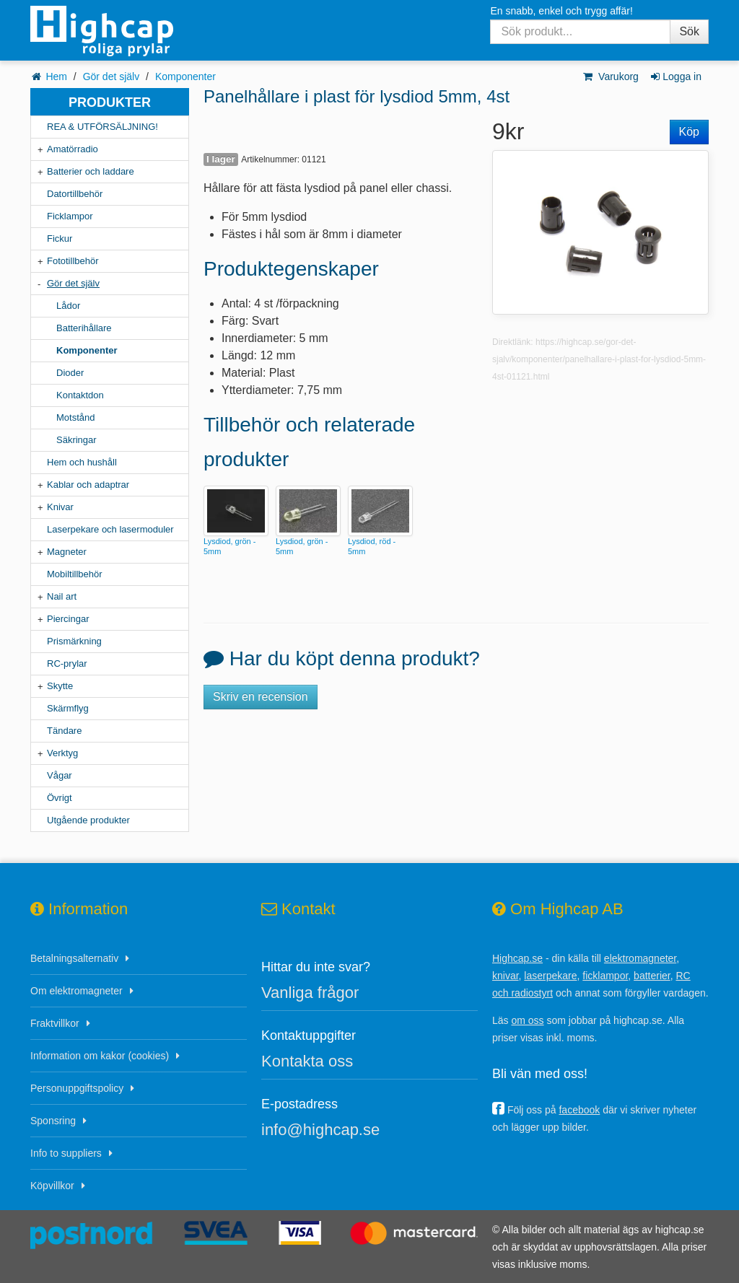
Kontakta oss (307, 1061)
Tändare (64, 730)
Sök (689, 31)
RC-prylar (67, 663)
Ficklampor (70, 216)
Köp (689, 132)
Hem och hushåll (82, 462)
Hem (56, 76)
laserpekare (550, 975)
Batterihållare (84, 328)
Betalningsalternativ (74, 958)
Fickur (59, 238)
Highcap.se (517, 958)
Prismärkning (74, 641)
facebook (579, 1110)
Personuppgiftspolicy (76, 1088)
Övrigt (59, 797)
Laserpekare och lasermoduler (110, 529)
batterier (652, 975)
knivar (505, 975)
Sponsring (53, 1120)
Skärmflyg (68, 708)
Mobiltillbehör (74, 574)
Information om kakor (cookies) (99, 1055)
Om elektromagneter (76, 991)
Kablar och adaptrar (88, 484)
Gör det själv (111, 76)
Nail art (61, 596)
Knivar (60, 507)
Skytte (60, 685)
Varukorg (610, 76)
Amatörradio (72, 149)
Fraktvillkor (54, 1023)
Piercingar (68, 618)
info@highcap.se (320, 1130)
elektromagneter (640, 958)
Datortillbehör (74, 193)
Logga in (675, 76)
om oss (527, 1020)
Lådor (68, 305)
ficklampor (605, 975)
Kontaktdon (80, 395)
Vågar (59, 775)
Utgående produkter (88, 820)
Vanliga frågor (310, 993)
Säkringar (76, 439)
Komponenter (185, 76)
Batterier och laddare (90, 171)
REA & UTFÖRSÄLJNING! (102, 126)
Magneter (67, 551)
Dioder (70, 372)
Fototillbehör (73, 260)
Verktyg (62, 753)
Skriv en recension (260, 697)
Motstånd (75, 417)
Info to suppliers (66, 1153)
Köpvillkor (52, 1185)
